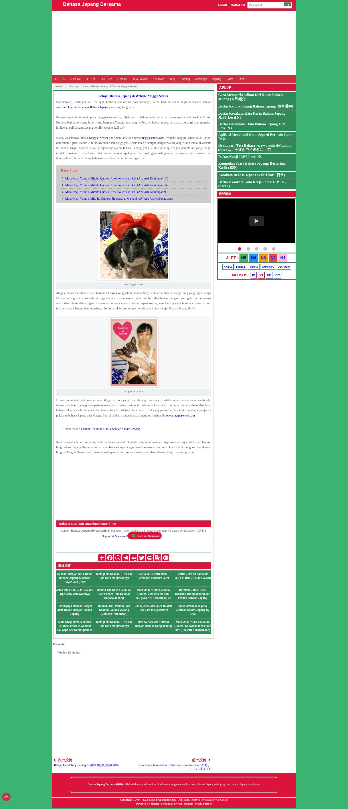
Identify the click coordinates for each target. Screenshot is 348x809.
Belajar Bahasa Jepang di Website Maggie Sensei (133, 96)
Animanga (201, 79)
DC (277, 275)
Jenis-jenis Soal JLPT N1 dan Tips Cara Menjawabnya (114, 576)
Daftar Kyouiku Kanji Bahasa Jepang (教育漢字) (255, 106)
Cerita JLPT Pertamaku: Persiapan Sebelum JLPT (153, 576)
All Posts (284, 266)
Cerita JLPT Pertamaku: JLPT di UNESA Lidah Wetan (193, 576)
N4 (253, 258)
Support (188, 803)
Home (58, 86)
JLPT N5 (60, 79)
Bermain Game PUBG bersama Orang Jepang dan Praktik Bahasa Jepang (192, 594)
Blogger (154, 803)
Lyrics (230, 79)
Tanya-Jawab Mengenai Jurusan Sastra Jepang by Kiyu (192, 610)
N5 (243, 258)
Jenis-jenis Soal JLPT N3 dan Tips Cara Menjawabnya (153, 608)
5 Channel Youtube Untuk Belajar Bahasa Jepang (109, 428)
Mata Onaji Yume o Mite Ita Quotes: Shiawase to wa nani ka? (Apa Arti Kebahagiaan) (119, 198)
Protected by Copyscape (215, 799)
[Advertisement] (174, 43)
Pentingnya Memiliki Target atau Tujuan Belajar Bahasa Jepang (74, 610)
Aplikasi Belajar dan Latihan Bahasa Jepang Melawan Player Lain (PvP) (75, 578)
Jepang (216, 79)
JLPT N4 (75, 79)
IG (253, 275)
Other (242, 79)
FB (269, 275)
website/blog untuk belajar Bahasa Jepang (82, 107)
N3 (263, 258)
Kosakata (158, 79)
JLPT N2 (106, 79)
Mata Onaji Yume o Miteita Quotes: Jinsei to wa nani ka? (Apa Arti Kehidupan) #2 (116, 185)
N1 (282, 258)
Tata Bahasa (140, 79)
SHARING (268, 266)
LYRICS (241, 266)
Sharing (185, 79)
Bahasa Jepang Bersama (92, 4)
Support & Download (114, 536)
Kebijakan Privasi (171, 803)
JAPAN (253, 266)
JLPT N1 (122, 79)
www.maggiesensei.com (180, 415)
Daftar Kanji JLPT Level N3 (240, 157)
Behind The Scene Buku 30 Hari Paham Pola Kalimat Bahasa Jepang (114, 594)
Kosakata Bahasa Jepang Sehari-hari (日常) (251, 175)
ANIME (228, 266)
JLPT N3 (91, 79)
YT (261, 275)
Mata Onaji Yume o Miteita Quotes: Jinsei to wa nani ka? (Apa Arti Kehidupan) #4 (75, 626)
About (222, 5)
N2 (273, 258)
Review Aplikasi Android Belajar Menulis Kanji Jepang (153, 624)
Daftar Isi (238, 5)
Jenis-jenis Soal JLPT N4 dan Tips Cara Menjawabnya (74, 592)
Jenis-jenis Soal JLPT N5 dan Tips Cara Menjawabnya (114, 624)
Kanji (172, 79)
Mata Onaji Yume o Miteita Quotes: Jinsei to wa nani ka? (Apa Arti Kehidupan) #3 (116, 178)
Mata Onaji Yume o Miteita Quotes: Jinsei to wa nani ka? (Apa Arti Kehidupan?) (115, 192)
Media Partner (203, 803)
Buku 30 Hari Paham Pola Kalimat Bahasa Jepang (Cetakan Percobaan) (114, 610)
